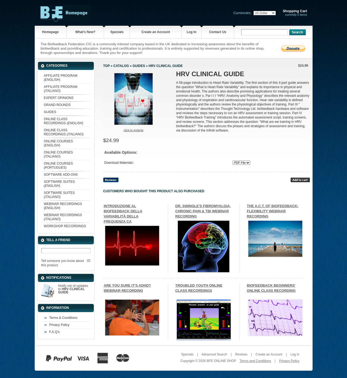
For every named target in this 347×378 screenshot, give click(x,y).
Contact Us (217, 32)
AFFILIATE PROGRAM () (61, 78)
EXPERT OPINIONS (59, 98)
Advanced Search (214, 354)
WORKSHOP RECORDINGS (65, 226)
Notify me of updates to (73, 289)
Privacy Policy (59, 325)
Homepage (50, 32)
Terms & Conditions (63, 318)
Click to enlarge (133, 130)
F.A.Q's (54, 332)
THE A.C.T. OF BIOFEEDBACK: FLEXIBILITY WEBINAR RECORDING (272, 211)
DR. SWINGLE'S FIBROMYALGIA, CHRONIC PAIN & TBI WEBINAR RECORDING (203, 211)
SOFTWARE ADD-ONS (61, 175)
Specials (117, 32)
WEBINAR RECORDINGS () (63, 206)
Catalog (121, 66)
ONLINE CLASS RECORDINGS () (63, 121)
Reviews (241, 354)
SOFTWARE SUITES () (59, 184)
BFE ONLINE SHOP (221, 361)
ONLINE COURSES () (58, 143)
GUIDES (50, 112)
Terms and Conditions (255, 361)
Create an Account (155, 32)
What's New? (85, 32)
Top (106, 66)
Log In (191, 32)
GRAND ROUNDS (57, 105)
